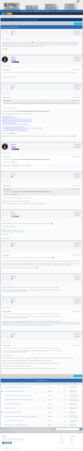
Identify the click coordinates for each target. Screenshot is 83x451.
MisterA (50, 424)
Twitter (61, 440)
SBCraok (13, 31)
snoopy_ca (13, 276)
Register (9, 13)
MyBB (7, 449)
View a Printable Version (6, 428)
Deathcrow (50, 391)
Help (62, 11)
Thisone (50, 395)
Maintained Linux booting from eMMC (13, 412)
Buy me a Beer (5, 234)
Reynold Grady (76, 400)
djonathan (75, 421)
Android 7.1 (22, 231)
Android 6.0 (17, 231)
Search (57, 11)
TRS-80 (74, 408)
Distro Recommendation (10, 408)
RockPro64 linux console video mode (13, 403)
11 (58, 387)
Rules (30, 11)
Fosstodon (62, 442)
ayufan (12, 212)
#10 (80, 341)
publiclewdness (49, 408)
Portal (53, 11)
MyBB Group (16, 449)
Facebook (62, 438)
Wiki (42, 11)
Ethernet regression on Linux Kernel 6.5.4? (14, 391)
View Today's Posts (12, 16)
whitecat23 (50, 416)
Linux (15, 230)
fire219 (80, 449)
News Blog (47, 11)
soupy (50, 399)
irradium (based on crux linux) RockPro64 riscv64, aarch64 (17, 387)
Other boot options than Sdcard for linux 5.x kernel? (16, 424)
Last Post (71, 387)
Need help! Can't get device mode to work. (14, 420)
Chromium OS (19, 230)
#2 (80, 65)
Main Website (24, 11)
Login (3, 13)
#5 (80, 181)
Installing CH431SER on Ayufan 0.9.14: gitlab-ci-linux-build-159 (18, 395)
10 (58, 412)
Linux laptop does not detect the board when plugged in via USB (19, 399)
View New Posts (4, 16)
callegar (50, 403)
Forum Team (73, 444)
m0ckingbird (66, 449)
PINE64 (3, 19)
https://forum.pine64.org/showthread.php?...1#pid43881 (14, 291)
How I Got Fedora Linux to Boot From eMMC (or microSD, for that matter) (20, 416)
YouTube (62, 441)
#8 (80, 283)
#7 (80, 250)
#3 (80, 93)
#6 (80, 220)
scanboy (50, 420)
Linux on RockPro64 (16, 19)
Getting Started (36, 11)
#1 (80, 38)
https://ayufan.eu (11, 226)
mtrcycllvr (13, 333)
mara (50, 387)
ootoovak (50, 412)
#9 (80, 307)
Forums (72, 438)
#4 (80, 152)
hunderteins (75, 396)
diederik (74, 391)
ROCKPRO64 (8, 19)
